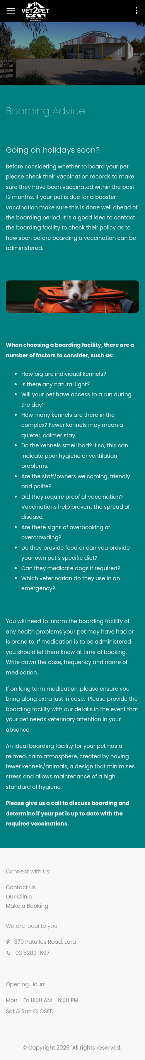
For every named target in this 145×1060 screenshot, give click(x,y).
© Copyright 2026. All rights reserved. (71, 1048)
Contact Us (21, 887)
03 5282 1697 (32, 953)
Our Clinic (19, 896)
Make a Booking (27, 906)
